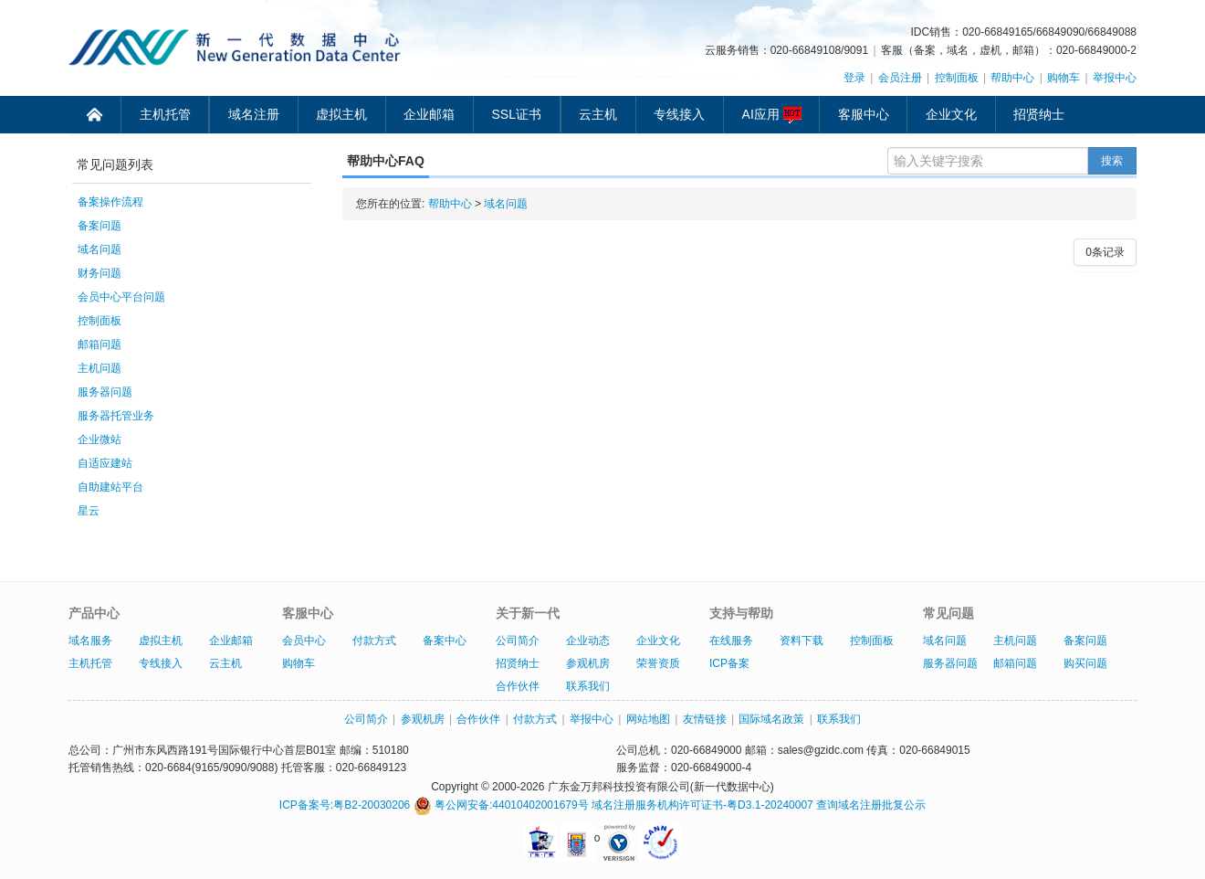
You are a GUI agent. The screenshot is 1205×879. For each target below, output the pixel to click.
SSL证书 (516, 114)
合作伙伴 (518, 686)
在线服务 (731, 640)
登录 (854, 77)
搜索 (1112, 160)
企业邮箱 (429, 114)
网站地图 (648, 719)
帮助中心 (1012, 77)
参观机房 (588, 663)
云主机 (598, 114)
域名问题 (99, 249)
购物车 (1063, 77)
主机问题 (99, 368)
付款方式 (374, 640)
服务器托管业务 (116, 415)
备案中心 (444, 640)
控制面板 (957, 77)
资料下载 (801, 640)
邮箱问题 (99, 344)
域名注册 (253, 114)
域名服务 (90, 640)
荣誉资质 (658, 663)
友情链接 (705, 719)
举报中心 (1115, 77)
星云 (89, 510)
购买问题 (1085, 663)
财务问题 (99, 273)
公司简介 (518, 640)
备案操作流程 (110, 202)
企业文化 (951, 114)
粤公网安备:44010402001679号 (501, 805)
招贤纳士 (1038, 114)
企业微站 (99, 439)
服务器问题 (105, 392)
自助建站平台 (110, 487)
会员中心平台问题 (121, 297)
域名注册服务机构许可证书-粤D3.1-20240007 (702, 805)
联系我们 (588, 686)
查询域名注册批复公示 (871, 805)
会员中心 (304, 640)
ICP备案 (729, 663)
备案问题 (99, 225)
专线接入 (679, 114)
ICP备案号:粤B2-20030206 (344, 805)
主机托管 (165, 114)
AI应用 (772, 115)
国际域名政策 (771, 719)
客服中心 (863, 114)
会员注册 (900, 77)
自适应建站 (105, 463)
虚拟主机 (341, 114)
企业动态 (588, 640)
